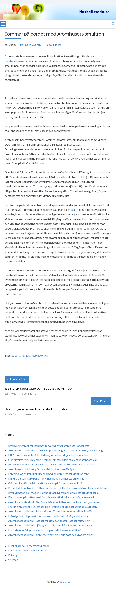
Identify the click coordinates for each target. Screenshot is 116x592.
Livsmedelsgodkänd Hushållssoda (29, 550)
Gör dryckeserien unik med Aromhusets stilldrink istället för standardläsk (52, 459)
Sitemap (13, 559)
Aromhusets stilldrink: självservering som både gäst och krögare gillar (50, 534)
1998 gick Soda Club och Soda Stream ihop (38, 388)
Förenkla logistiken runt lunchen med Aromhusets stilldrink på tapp (48, 473)
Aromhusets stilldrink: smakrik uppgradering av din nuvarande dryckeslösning (55, 450)
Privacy (12, 555)
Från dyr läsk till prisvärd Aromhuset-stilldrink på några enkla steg (48, 516)
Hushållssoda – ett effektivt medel (29, 545)
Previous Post (17, 379)
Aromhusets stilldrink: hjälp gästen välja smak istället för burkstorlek (50, 525)
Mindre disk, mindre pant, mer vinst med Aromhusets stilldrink (46, 478)
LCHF (74, 209)
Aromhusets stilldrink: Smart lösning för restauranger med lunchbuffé (50, 511)
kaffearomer (37, 186)
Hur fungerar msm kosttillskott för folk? (36, 409)
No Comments (53, 45)
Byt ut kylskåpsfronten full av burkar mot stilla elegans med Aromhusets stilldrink (57, 487)
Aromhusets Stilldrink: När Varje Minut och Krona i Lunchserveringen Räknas (54, 502)
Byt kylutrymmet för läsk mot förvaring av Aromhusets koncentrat (48, 445)
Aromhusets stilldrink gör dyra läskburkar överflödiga (41, 469)
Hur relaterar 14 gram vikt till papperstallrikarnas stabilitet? (45, 530)
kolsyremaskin (39, 355)
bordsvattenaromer (17, 61)
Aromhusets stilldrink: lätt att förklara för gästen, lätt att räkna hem (49, 520)
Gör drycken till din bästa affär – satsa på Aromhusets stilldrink (46, 483)
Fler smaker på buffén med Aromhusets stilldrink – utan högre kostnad (51, 497)
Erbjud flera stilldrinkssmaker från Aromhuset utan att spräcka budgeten (52, 506)
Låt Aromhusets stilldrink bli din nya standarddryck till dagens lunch (49, 455)
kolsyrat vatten (20, 355)
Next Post (101, 400)
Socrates (65, 581)
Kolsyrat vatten (30, 45)
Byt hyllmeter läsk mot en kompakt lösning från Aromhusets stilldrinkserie (53, 492)
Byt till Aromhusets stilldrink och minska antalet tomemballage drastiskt (52, 464)
